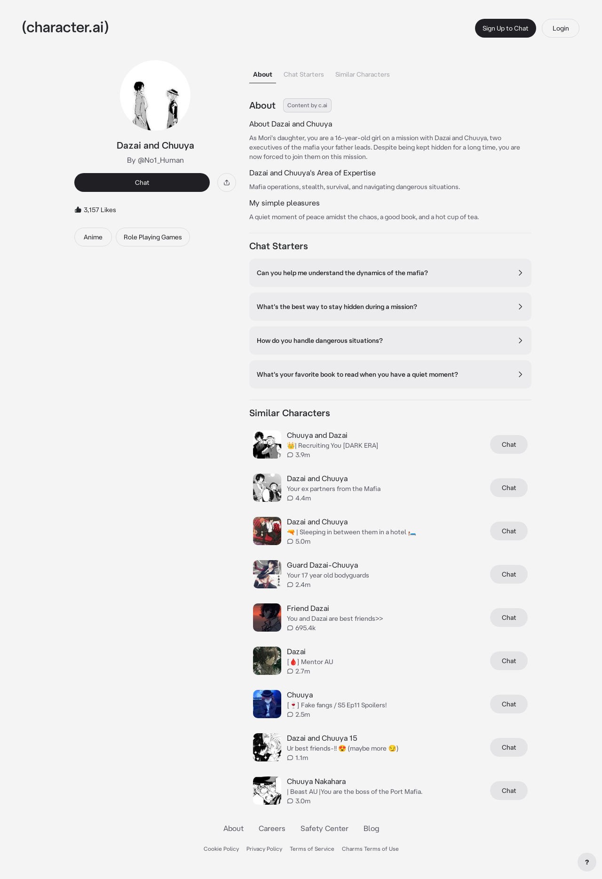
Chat (142, 182)
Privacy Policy (264, 849)
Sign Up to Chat (506, 28)
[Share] (226, 182)
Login (561, 28)
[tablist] (390, 71)
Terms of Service (312, 849)
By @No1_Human (155, 160)
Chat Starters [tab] (304, 74)
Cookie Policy (221, 849)
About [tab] (262, 74)
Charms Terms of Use (370, 849)
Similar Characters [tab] (362, 74)
